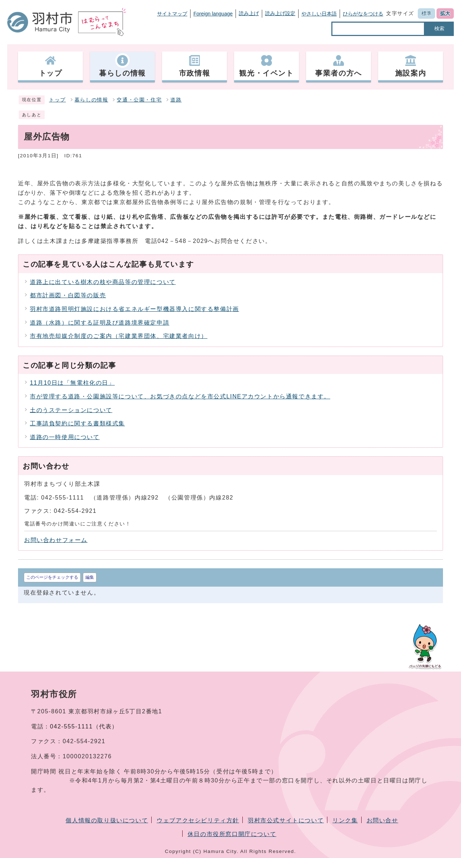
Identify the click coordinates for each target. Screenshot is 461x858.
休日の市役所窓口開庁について (232, 834)
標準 (426, 13)
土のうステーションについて (71, 410)
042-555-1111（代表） (84, 726)
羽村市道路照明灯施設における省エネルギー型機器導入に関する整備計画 (134, 309)
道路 (176, 100)
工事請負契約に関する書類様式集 (77, 423)
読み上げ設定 (280, 13)
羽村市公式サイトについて (286, 820)
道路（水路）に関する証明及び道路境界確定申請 (99, 323)
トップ (57, 100)
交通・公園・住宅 (139, 100)
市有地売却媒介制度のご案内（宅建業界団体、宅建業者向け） (118, 336)
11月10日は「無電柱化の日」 (72, 383)
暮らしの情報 (91, 100)
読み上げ (249, 13)
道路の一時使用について (65, 437)
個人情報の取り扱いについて (107, 820)
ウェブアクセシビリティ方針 (198, 820)
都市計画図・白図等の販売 (68, 295)
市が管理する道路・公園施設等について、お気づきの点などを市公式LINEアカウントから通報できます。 (180, 396)
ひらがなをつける (363, 14)
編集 (89, 577)
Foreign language (213, 14)
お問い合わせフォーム (56, 540)
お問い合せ (382, 820)
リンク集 (345, 820)
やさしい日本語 (319, 14)
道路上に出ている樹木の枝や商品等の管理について (103, 282)
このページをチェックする (52, 577)
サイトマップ (172, 14)
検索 (439, 28)
